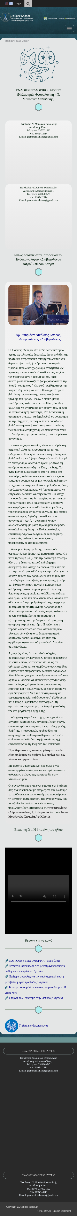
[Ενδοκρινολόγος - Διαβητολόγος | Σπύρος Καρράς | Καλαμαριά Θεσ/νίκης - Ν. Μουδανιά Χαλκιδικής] (38, 21)
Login (18, 3)
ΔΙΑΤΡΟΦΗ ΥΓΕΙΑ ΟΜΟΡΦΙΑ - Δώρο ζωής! (34, 960)
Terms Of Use (44, 1210)
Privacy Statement (62, 1210)
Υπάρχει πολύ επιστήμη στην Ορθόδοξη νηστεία (36, 997)
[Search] (28, 3)
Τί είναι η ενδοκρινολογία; (33, 1025)
